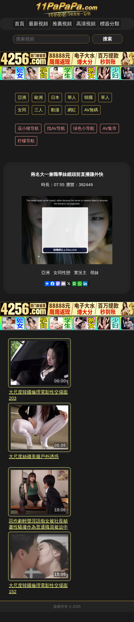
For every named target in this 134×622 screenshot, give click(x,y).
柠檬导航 (26, 140)
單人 (105, 97)
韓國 (88, 97)
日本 (55, 97)
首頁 (19, 23)
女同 (22, 110)
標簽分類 (109, 23)
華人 (72, 97)
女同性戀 (61, 272)
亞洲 (22, 97)
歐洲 (38, 97)
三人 (38, 110)
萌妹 (94, 272)
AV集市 (109, 128)
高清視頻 (86, 23)
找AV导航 (56, 128)
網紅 (72, 110)
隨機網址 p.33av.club (65, 250)
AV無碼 (91, 110)
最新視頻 (38, 23)
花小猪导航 (28, 128)
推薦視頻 (62, 23)
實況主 (80, 272)
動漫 (55, 110)
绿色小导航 (83, 128)
